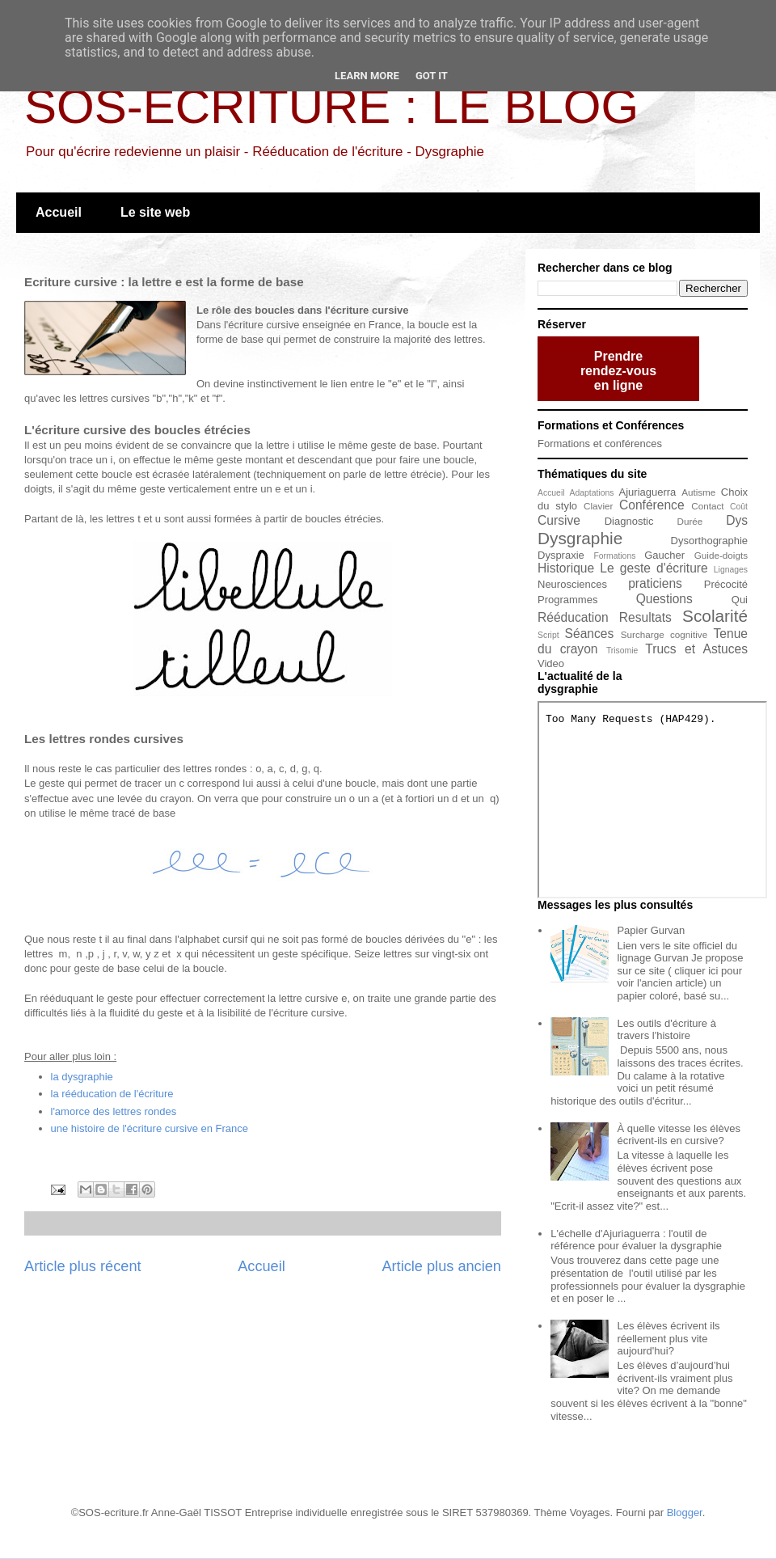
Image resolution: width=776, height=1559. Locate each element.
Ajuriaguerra (648, 492)
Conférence (652, 505)
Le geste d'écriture (653, 568)
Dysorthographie (709, 540)
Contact (707, 506)
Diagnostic (629, 521)
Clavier (598, 506)
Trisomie (622, 650)
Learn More (367, 76)
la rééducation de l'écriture (112, 1094)
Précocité (726, 584)
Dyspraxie (561, 555)
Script (548, 635)
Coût (739, 506)
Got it (431, 76)
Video (551, 663)
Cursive (559, 520)
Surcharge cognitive (664, 634)
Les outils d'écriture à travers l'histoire (666, 1029)
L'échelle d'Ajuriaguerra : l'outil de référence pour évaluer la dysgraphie (636, 1240)
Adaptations (592, 492)
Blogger (684, 1512)
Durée (690, 521)
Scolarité (715, 615)
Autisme (698, 492)
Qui (740, 600)
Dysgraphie (580, 538)
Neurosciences (572, 584)
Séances (589, 633)
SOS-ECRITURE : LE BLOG (331, 106)
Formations (614, 555)
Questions (664, 599)
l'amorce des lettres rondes (114, 1111)
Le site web (155, 212)
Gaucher (664, 555)
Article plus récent (82, 1266)
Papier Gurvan (651, 930)
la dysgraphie (82, 1077)
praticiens (655, 583)
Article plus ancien (441, 1266)
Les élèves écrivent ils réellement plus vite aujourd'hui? (668, 1338)
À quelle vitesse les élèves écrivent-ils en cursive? (678, 1134)
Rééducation (573, 617)
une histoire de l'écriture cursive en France (150, 1128)
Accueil (59, 212)
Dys (737, 520)
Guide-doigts (721, 555)
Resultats (645, 617)
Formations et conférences (600, 443)
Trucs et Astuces (696, 649)
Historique (566, 568)
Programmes (567, 600)
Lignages (731, 569)
